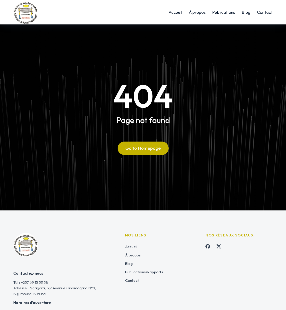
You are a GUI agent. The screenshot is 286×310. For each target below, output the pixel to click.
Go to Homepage (143, 148)
